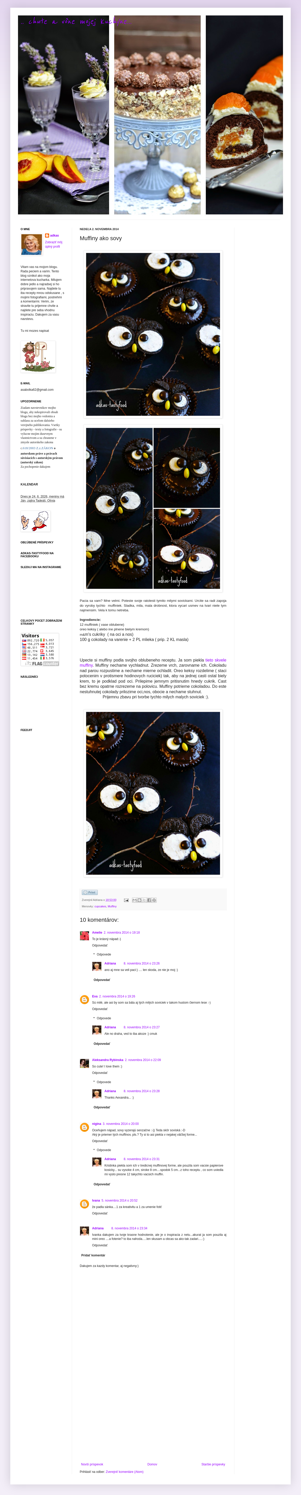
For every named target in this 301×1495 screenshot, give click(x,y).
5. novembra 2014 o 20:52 (120, 1200)
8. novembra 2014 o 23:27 (142, 1027)
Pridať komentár (93, 1255)
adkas (54, 235)
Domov (152, 1464)
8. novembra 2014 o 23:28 (142, 1091)
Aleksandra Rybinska (107, 1060)
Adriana (110, 963)
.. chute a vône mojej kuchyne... (76, 21)
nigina (96, 1124)
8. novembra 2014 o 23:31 (142, 1159)
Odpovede (104, 955)
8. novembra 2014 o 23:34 (129, 1228)
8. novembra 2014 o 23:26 (142, 963)
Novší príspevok (92, 1464)
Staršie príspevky (213, 1464)
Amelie (97, 932)
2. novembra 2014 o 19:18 (122, 932)
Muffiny (112, 906)
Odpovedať (100, 945)
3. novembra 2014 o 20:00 (121, 1124)
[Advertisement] (153, 1420)
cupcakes (100, 906)
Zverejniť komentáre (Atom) (125, 1472)
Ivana (96, 1200)
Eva (95, 996)
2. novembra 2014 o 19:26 (117, 996)
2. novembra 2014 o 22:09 (143, 1060)
